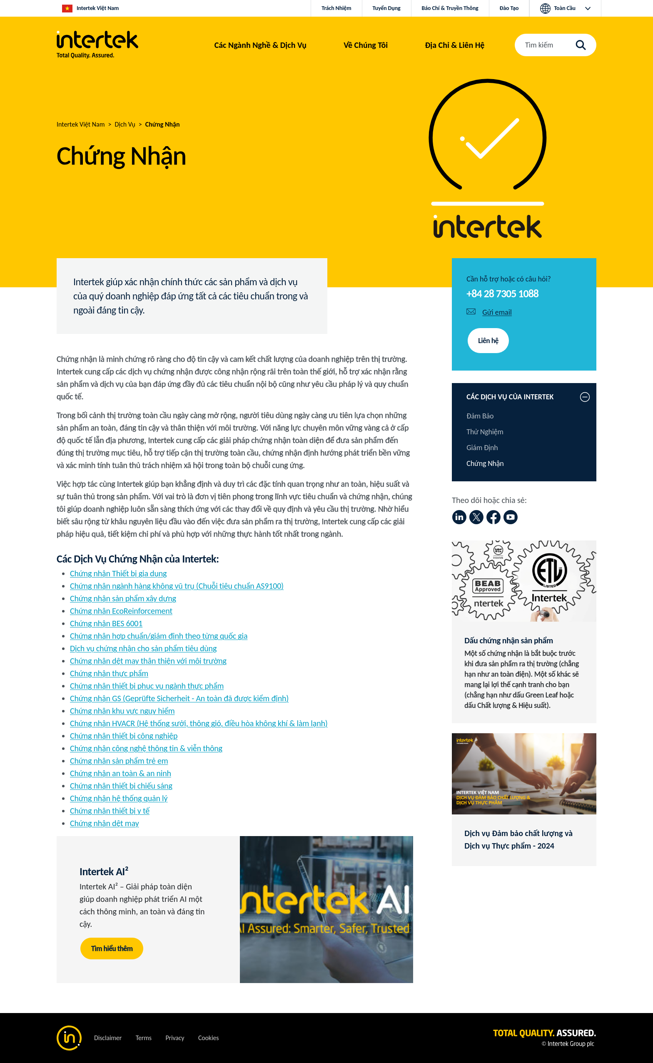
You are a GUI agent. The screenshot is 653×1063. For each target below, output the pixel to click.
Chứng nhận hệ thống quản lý (118, 798)
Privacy (174, 1038)
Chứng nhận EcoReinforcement (121, 611)
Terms (144, 1038)
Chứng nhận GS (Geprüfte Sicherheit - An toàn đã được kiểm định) (179, 698)
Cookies (208, 1038)
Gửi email (497, 312)
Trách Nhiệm (336, 8)
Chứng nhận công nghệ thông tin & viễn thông (146, 748)
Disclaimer (108, 1038)
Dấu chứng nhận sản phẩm (508, 640)
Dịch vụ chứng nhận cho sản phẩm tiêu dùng (143, 648)
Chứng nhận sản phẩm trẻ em (119, 761)
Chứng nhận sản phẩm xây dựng (123, 598)
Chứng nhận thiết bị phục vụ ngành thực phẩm (147, 686)
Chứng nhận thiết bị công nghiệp (123, 736)
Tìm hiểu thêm (112, 948)
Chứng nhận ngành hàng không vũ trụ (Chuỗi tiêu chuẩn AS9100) (177, 586)
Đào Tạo (509, 8)
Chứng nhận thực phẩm (109, 673)
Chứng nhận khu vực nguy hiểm (122, 711)
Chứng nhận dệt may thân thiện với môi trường (148, 661)
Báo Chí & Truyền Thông (450, 8)
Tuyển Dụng (387, 8)
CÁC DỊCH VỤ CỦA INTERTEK (509, 396)
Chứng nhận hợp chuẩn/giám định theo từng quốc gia (158, 636)
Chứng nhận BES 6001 (106, 623)
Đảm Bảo (479, 416)
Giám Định (482, 447)
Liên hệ (488, 340)
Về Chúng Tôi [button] (366, 45)
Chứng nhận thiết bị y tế (110, 811)
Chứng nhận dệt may (104, 823)
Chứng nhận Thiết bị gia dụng (118, 573)
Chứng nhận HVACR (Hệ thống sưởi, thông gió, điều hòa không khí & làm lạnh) (199, 723)
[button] (260, 45)
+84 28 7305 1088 (502, 293)
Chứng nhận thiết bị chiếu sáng (121, 786)
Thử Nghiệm (484, 431)
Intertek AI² (104, 871)
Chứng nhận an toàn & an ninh (120, 773)
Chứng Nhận (484, 463)
